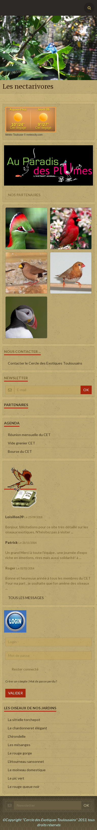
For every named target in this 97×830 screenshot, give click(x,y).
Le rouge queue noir (24, 786)
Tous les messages (26, 598)
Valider (15, 693)
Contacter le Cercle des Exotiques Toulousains (45, 363)
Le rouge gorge (20, 753)
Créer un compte (16, 681)
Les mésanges (19, 745)
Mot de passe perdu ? (43, 681)
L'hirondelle (17, 736)
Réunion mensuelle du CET (29, 434)
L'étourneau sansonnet (26, 761)
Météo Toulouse (14, 134)
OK (86, 390)
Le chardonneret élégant (27, 728)
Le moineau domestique (27, 770)
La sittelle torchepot (24, 719)
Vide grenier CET (21, 443)
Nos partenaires (24, 195)
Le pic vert (16, 778)
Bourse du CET (20, 451)
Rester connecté (21, 669)
